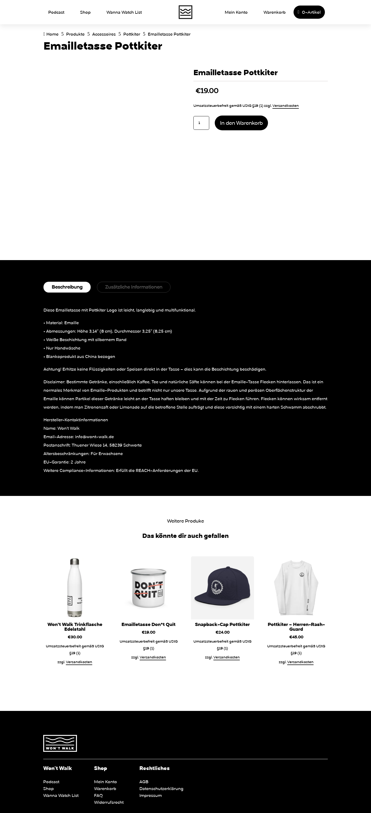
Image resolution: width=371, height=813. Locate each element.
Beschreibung (67, 287)
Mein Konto (236, 12)
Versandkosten (285, 105)
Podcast (56, 12)
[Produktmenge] (201, 123)
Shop (85, 12)
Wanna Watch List (124, 12)
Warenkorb (274, 12)
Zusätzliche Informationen (133, 287)
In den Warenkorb (241, 122)
